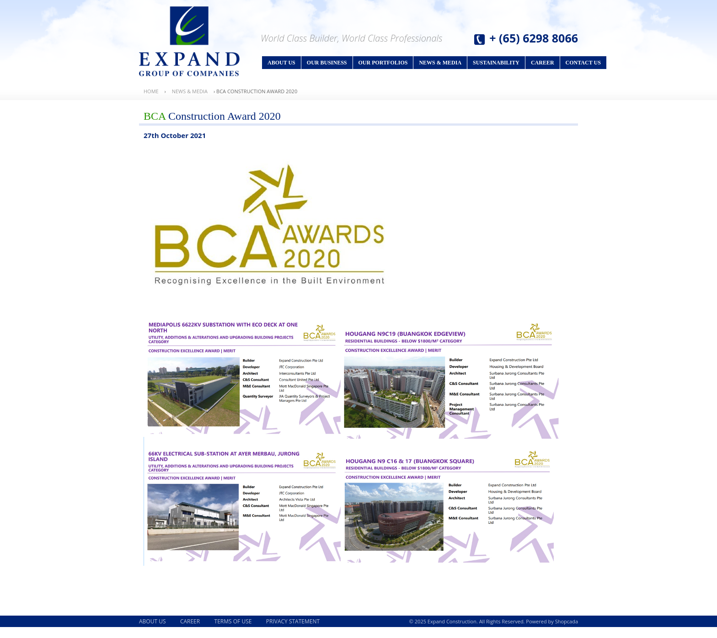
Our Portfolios (383, 62)
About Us (281, 62)
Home (151, 91)
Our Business (327, 62)
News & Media (440, 62)
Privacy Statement (293, 621)
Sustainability (496, 62)
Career (542, 62)
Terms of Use (233, 621)
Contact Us (583, 62)
